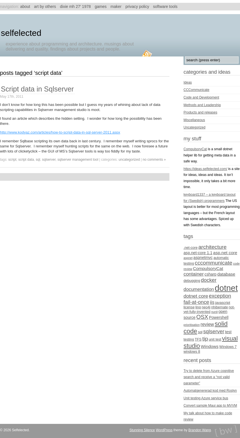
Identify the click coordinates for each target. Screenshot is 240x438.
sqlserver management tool (77, 160)
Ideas (188, 82)
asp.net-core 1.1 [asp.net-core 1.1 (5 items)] (198, 252)
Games (100, 6)
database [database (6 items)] (226, 274)
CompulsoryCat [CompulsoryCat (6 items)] (208, 268)
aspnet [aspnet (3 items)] (188, 258)
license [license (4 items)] (189, 307)
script (12, 160)
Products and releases (200, 112)
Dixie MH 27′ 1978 (75, 6)
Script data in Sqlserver (37, 89)
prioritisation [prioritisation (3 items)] (192, 324)
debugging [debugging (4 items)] (192, 281)
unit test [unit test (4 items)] (215, 339)
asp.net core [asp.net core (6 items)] (225, 252)
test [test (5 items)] (228, 332)
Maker (115, 6)
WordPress (164, 430)
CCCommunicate (196, 90)
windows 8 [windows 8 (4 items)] (192, 352)
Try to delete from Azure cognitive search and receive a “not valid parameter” (209, 377)
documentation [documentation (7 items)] (199, 289)
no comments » (154, 160)
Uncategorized (129, 160)
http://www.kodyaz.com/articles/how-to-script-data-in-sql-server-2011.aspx (60, 132)
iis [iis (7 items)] (212, 302)
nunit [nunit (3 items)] (214, 311)
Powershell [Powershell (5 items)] (218, 317)
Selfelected (21, 33)
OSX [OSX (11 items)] (202, 317)
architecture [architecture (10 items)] (212, 247)
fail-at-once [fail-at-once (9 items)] (196, 302)
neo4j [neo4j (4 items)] (206, 307)
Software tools (165, 6)
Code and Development (201, 97)
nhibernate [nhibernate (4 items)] (219, 307)
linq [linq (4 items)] (198, 307)
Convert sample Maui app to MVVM (210, 406)
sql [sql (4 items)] (200, 332)
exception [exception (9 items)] (220, 296)
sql (38, 160)
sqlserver (49, 160)
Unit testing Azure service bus (206, 398)
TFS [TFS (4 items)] (198, 339)
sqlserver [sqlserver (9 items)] (213, 331)
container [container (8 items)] (194, 274)
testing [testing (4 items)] (189, 339)
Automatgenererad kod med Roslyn (210, 391)
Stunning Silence (142, 430)
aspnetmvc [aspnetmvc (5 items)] (203, 257)
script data (26, 160)
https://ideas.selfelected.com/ (205, 169)
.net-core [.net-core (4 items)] (191, 248)
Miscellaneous (194, 120)
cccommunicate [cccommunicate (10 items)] (213, 263)
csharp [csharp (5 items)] (210, 274)
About (25, 6)
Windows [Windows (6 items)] (210, 346)
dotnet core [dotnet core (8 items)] (196, 296)
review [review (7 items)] (207, 324)
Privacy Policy (137, 6)
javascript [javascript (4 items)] (222, 303)
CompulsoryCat (195, 149)
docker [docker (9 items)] (209, 280)
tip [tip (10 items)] (205, 339)
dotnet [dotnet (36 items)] (226, 288)
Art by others (45, 6)
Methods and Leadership (202, 105)
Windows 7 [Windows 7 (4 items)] (228, 347)
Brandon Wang (199, 430)
